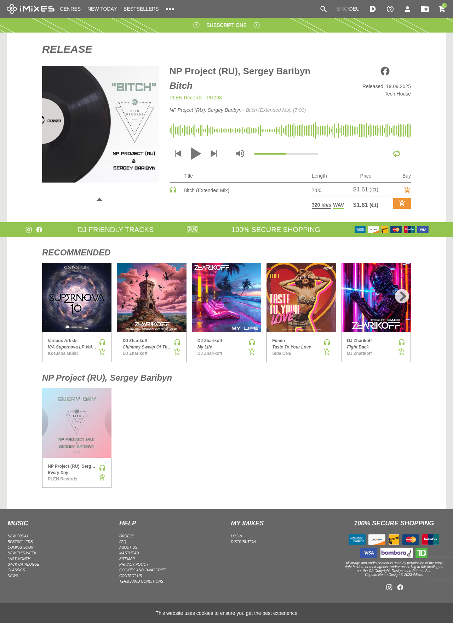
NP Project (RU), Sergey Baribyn (240, 71)
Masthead (129, 553)
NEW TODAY (102, 9)
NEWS (13, 576)
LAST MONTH (19, 559)
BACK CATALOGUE (24, 564)
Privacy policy (134, 564)
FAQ (122, 542)
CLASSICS (16, 570)
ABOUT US (128, 547)
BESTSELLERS (141, 9)
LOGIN (236, 536)
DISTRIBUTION (243, 542)
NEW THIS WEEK (22, 553)
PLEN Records (186, 97)
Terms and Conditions (141, 581)
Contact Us (130, 576)
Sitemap (127, 559)
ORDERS (126, 536)
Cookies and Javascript (142, 570)
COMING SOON (21, 547)
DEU (354, 9)
